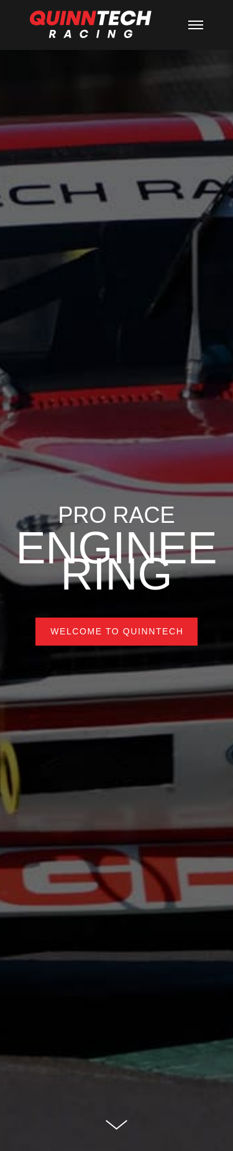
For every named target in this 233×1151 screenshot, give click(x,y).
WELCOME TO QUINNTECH (116, 631)
